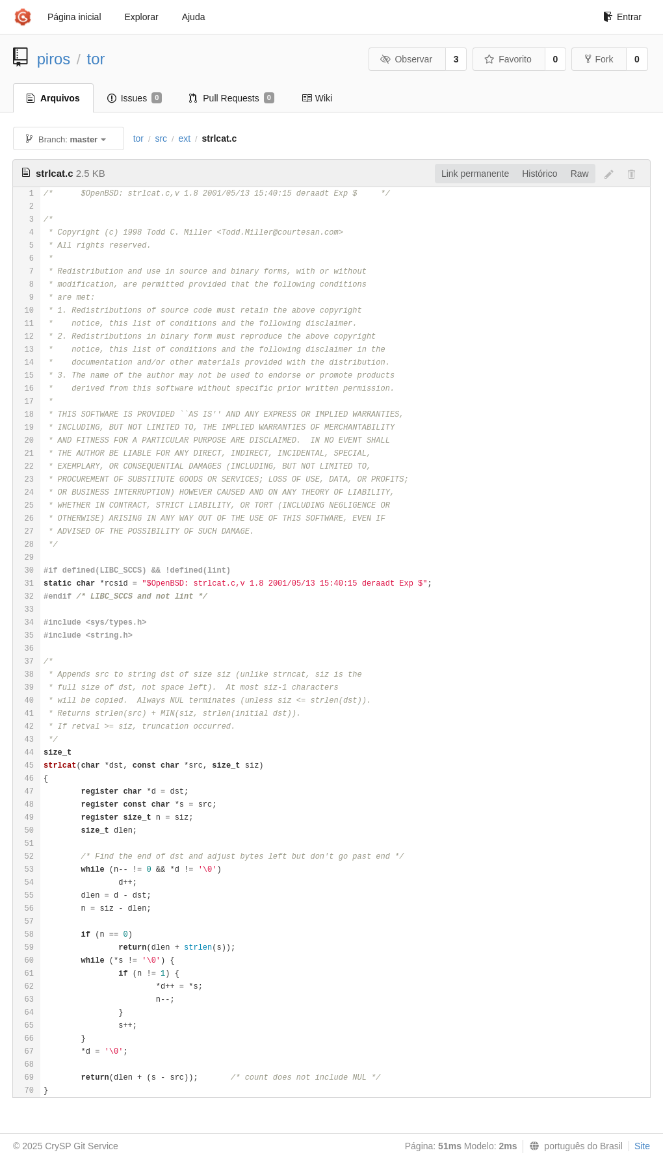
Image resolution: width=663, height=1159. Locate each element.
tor (96, 59)
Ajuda (193, 17)
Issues (134, 98)
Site (642, 1146)
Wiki (317, 98)
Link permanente (475, 173)
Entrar (622, 17)
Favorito (508, 59)
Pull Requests (231, 98)
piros (54, 59)
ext (184, 138)
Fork (599, 59)
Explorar (142, 17)
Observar (406, 59)
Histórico (539, 173)
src (161, 138)
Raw (580, 173)
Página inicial (74, 17)
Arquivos (53, 98)
